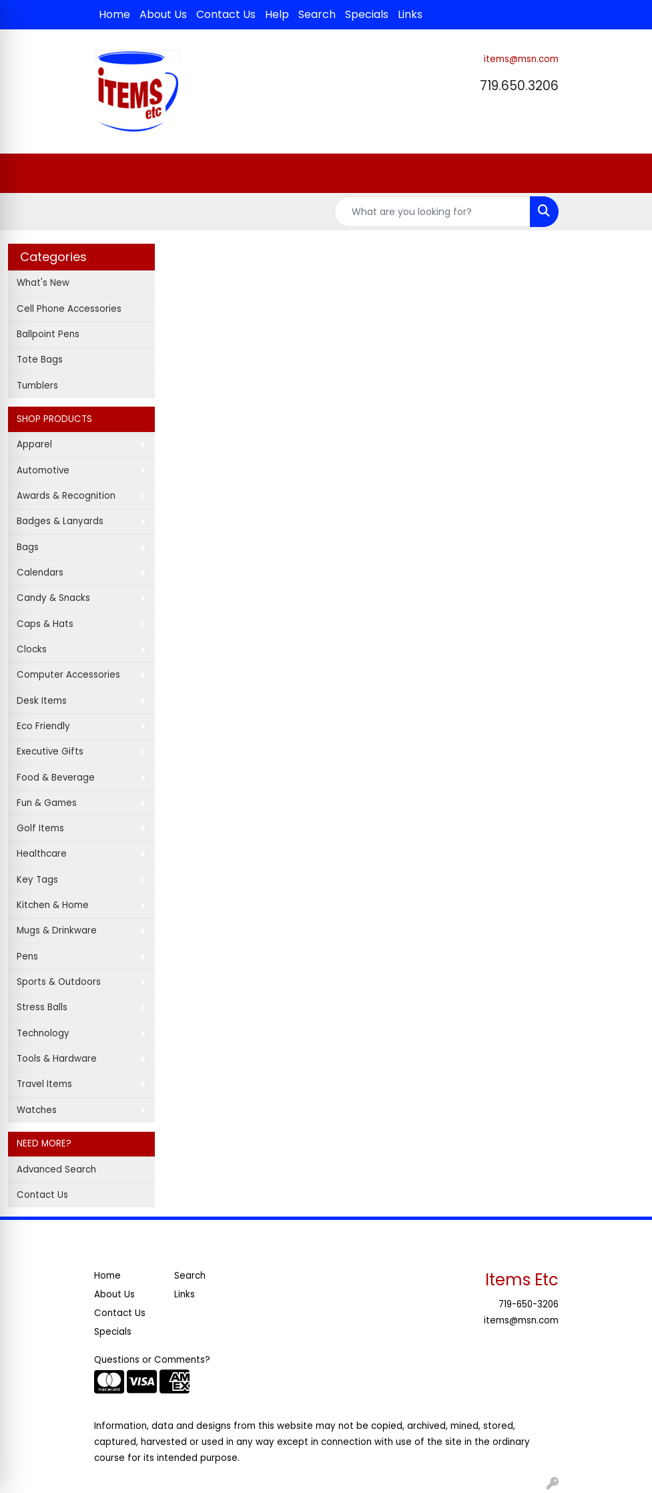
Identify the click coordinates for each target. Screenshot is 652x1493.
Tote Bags (40, 359)
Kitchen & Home (53, 905)
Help (277, 14)
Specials (366, 14)
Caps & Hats (45, 624)
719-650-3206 (529, 1304)
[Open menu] (625, 173)
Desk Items (42, 700)
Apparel (34, 444)
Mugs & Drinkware (57, 930)
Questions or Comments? (152, 1359)
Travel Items (44, 1084)
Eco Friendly (43, 726)
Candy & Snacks (53, 598)
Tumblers (37, 385)
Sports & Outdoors (59, 982)
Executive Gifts (50, 751)
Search (317, 14)
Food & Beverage (56, 777)
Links (410, 14)
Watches (37, 1110)
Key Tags (37, 879)
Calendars (40, 572)
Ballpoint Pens (48, 334)
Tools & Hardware (57, 1058)
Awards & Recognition (66, 495)
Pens (27, 956)
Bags (28, 547)
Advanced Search (56, 1169)
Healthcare (42, 853)
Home (114, 14)
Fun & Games (47, 803)
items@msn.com (521, 59)
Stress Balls (42, 1007)
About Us (163, 14)
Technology (43, 1033)
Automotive (43, 470)
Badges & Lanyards (60, 521)
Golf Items (40, 828)
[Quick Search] (432, 211)
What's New (43, 282)
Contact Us (226, 14)
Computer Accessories (68, 674)
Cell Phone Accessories (69, 308)
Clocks (32, 649)
